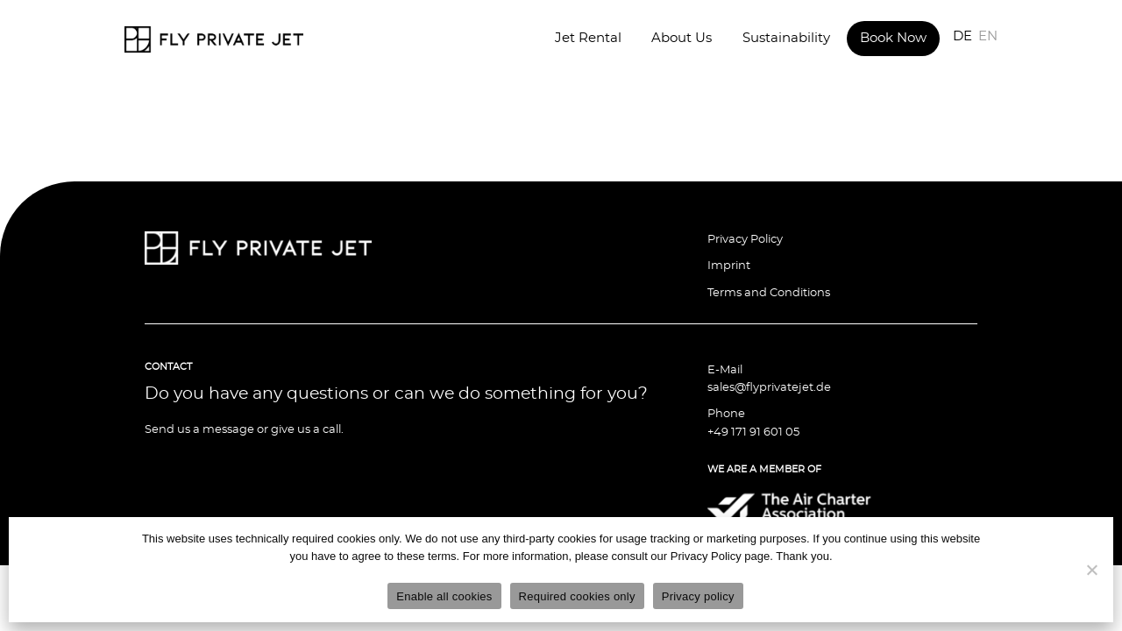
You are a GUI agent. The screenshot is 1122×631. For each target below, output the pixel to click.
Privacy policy (698, 596)
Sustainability (786, 38)
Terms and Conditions (768, 293)
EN (988, 36)
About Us (681, 38)
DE (962, 36)
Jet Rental (588, 38)
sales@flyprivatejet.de (769, 387)
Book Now (893, 38)
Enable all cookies (444, 596)
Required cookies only (577, 596)
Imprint (728, 266)
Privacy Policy (745, 239)
